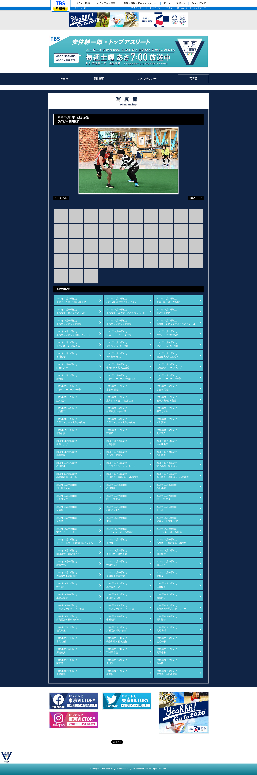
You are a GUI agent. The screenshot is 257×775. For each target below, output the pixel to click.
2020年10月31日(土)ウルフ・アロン (116, 453)
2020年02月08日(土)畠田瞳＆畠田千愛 (116, 574)
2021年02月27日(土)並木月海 (66, 399)
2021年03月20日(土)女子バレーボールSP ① (68, 388)
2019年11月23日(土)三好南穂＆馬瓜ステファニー (171, 607)
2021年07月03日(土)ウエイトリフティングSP (119, 333)
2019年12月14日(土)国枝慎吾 (167, 596)
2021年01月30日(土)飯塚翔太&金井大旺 (116, 410)
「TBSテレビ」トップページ (60, 3)
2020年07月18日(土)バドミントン (116, 508)
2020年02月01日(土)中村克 (167, 574)
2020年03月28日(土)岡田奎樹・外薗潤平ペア (69, 552)
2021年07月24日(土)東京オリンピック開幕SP (119, 322)
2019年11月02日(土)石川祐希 (167, 618)
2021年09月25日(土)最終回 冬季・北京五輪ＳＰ (71, 300)
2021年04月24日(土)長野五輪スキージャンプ (169, 366)
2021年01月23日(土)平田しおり (167, 410)
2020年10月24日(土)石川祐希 (167, 453)
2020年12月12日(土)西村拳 (116, 432)
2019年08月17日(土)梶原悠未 (167, 651)
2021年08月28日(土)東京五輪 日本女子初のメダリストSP (126, 311)
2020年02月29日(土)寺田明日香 (116, 563)
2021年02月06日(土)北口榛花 (66, 410)
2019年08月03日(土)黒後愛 (116, 662)
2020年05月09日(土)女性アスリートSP (66, 530)
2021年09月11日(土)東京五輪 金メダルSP (168, 300)
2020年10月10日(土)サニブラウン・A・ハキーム (120, 464)
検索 (83, 8)
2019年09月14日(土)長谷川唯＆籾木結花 (116, 640)
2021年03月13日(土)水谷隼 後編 (116, 388)
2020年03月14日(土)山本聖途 (167, 552)
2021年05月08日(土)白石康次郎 (66, 366)
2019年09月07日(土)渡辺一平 (167, 640)
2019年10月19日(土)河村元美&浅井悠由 (116, 629)
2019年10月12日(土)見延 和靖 (167, 629)
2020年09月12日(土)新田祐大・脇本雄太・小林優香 (173, 475)
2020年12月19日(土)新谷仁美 (66, 432)
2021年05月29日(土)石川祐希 (66, 355)
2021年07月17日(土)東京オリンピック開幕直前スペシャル (176, 322)
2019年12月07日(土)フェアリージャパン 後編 (70, 607)
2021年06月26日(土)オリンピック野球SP (167, 333)
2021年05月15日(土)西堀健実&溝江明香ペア (169, 355)
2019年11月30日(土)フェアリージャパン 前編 (120, 607)
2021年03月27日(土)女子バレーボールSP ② (169, 377)
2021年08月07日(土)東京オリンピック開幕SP (69, 322)
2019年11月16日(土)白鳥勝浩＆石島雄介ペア (69, 618)
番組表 (60, 9)
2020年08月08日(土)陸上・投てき (116, 497)
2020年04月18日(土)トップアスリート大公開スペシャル (74, 541)
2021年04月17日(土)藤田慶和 (66, 377)
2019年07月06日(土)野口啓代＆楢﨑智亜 (167, 673)
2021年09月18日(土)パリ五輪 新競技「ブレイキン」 (122, 300)
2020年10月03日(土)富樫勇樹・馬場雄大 (167, 464)
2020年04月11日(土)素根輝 (116, 541)
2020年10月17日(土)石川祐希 (66, 464)
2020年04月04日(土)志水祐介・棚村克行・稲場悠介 (173, 541)
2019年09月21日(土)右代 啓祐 (66, 640)
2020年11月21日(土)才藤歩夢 (116, 442)
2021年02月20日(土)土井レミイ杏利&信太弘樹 (119, 399)
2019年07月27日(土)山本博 (167, 662)
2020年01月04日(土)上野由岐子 (66, 596)
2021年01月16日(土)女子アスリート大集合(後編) (70, 421)
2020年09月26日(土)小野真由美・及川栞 (66, 475)
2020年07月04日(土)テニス (66, 519)
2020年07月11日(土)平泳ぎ (167, 508)
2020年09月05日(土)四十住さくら (66, 486)
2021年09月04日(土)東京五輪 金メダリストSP (70, 311)
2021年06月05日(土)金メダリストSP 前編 (167, 344)
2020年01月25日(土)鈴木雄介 (66, 585)
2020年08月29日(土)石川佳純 (116, 486)
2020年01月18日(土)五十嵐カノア (116, 585)
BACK (60, 197)
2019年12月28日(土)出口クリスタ (116, 596)
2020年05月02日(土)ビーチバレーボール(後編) (119, 530)
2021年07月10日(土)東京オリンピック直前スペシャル (73, 333)
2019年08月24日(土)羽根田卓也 (116, 651)
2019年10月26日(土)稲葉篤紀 (66, 629)
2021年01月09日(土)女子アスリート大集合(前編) (120, 421)
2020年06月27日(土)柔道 (116, 519)
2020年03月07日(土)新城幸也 (66, 563)
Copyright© (95, 769)
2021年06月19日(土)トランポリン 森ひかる (68, 344)
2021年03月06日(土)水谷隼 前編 (167, 388)
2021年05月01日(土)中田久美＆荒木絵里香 (117, 366)
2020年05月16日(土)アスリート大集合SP (167, 519)
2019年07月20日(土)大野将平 (66, 673)
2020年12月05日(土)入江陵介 (167, 432)
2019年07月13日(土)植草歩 (116, 673)
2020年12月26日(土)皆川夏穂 (167, 421)
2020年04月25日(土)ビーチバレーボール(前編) (170, 530)
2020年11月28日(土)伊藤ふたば (66, 442)
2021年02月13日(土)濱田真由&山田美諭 (167, 399)
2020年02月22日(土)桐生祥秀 (167, 563)
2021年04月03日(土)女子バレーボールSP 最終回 (120, 377)
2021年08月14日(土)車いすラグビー (167, 311)
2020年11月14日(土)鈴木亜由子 (167, 442)
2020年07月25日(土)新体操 (66, 508)
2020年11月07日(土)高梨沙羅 (66, 453)
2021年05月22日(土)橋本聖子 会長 (116, 355)
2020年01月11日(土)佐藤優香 (167, 585)
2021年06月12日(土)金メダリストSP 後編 (117, 344)
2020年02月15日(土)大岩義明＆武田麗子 (66, 574)
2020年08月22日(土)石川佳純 (167, 486)
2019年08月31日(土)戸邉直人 (66, 651)
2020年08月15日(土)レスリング (66, 497)
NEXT (191, 197)
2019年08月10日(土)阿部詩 (66, 662)
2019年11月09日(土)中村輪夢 (116, 618)
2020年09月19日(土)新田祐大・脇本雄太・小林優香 (122, 475)
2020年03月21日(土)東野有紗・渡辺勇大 (116, 552)
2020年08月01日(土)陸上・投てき (167, 497)
